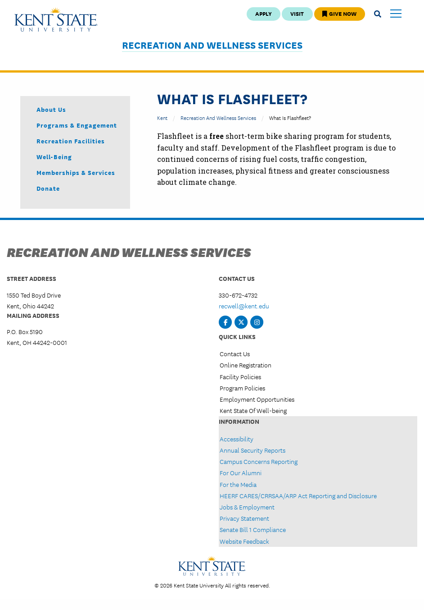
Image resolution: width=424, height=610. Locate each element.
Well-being (54, 156)
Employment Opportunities (257, 399)
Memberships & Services (75, 172)
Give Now (339, 13)
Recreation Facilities (70, 141)
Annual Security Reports (252, 450)
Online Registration (245, 365)
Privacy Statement (244, 518)
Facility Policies (240, 376)
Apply (263, 13)
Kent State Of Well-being (253, 410)
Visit (297, 13)
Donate (48, 188)
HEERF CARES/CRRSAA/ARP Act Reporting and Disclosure (298, 495)
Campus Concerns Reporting (259, 461)
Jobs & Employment (247, 507)
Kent (162, 117)
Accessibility (236, 439)
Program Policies (242, 388)
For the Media (238, 484)
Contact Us (235, 353)
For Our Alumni (241, 472)
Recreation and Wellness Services (212, 44)
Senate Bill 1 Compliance (253, 529)
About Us (51, 109)
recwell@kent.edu (244, 306)
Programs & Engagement (76, 125)
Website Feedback (244, 541)
